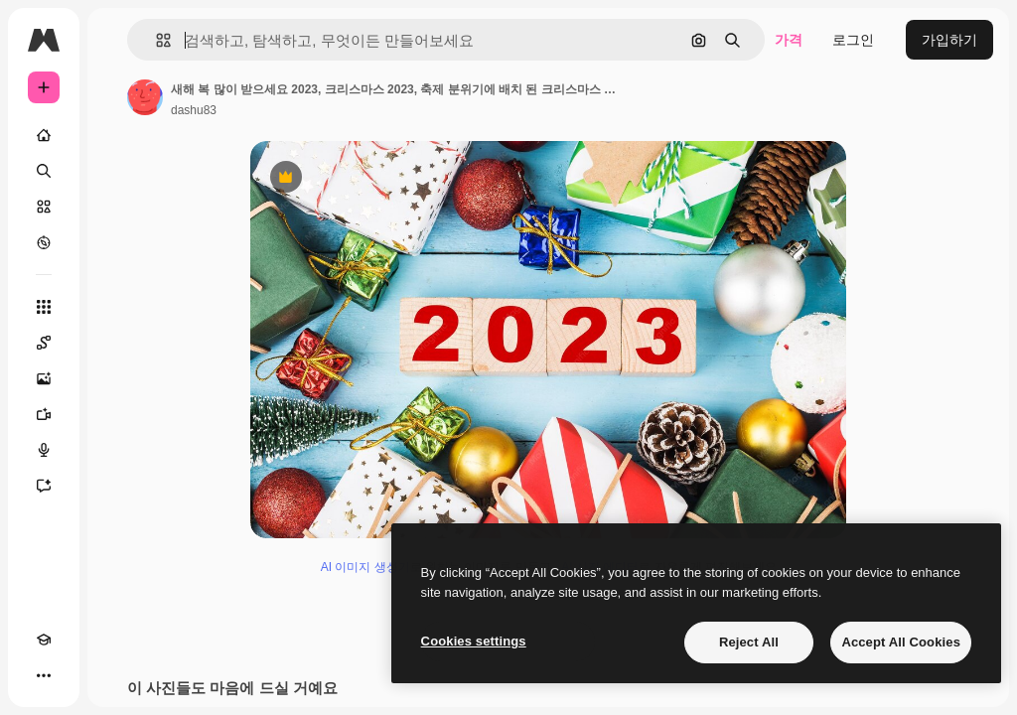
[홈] (44, 135)
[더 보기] (44, 675)
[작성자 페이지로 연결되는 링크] (145, 97)
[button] (155, 40)
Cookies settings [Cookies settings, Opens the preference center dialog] (473, 641)
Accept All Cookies (900, 642)
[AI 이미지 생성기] (44, 378)
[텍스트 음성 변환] (44, 450)
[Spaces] (44, 342)
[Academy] (44, 639)
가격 (788, 40)
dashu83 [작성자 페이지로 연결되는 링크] (194, 110)
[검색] (44, 171)
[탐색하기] (44, 242)
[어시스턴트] (44, 485)
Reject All (749, 642)
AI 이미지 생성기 (365, 567)
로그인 (853, 40)
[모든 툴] (44, 307)
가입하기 (949, 40)
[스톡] (44, 206)
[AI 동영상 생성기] (44, 414)
